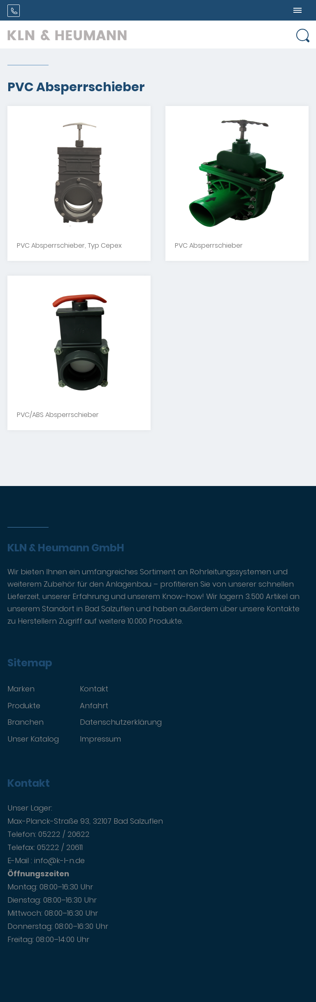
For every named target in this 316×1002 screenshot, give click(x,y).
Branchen (25, 722)
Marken (21, 689)
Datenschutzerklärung (121, 722)
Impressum (100, 739)
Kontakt (94, 689)
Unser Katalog (33, 739)
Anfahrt (94, 705)
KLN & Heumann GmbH (65, 548)
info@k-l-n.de (59, 860)
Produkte (23, 705)
